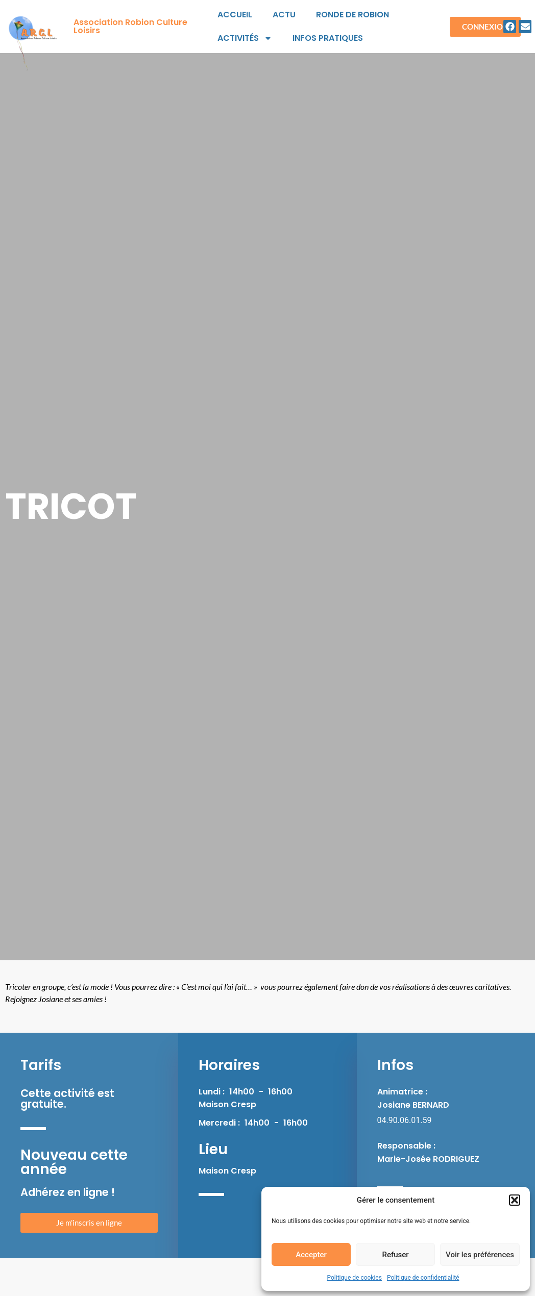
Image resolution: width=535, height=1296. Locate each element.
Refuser (395, 1254)
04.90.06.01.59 (404, 1120)
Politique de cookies (354, 1277)
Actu (284, 14)
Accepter (311, 1254)
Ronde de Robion (352, 14)
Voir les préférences (480, 1254)
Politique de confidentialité (423, 1277)
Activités (244, 38)
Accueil (234, 14)
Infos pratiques (328, 38)
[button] (514, 1200)
